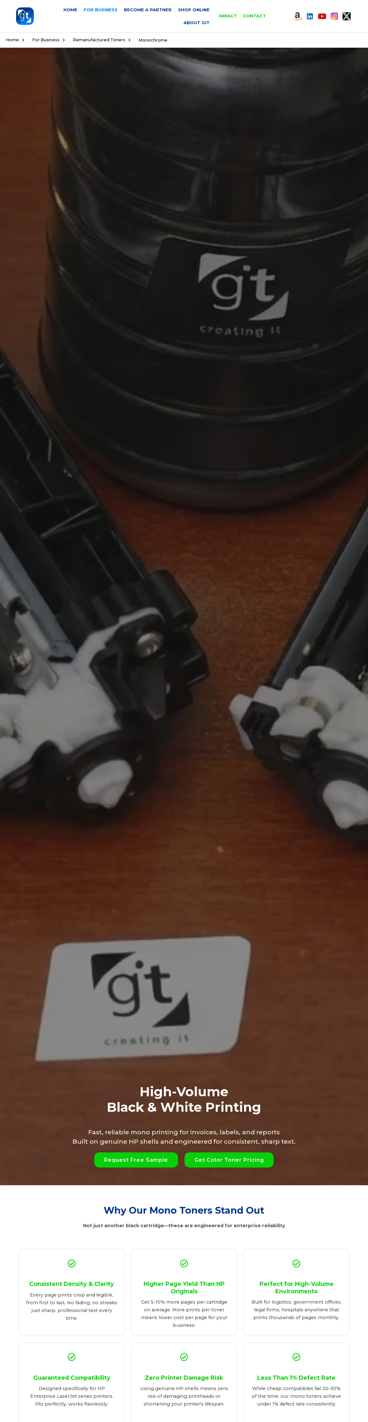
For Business (101, 9)
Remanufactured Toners (103, 40)
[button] (136, 1160)
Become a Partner (148, 9)
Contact (254, 16)
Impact (228, 16)
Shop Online (194, 9)
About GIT (197, 22)
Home (70, 9)
